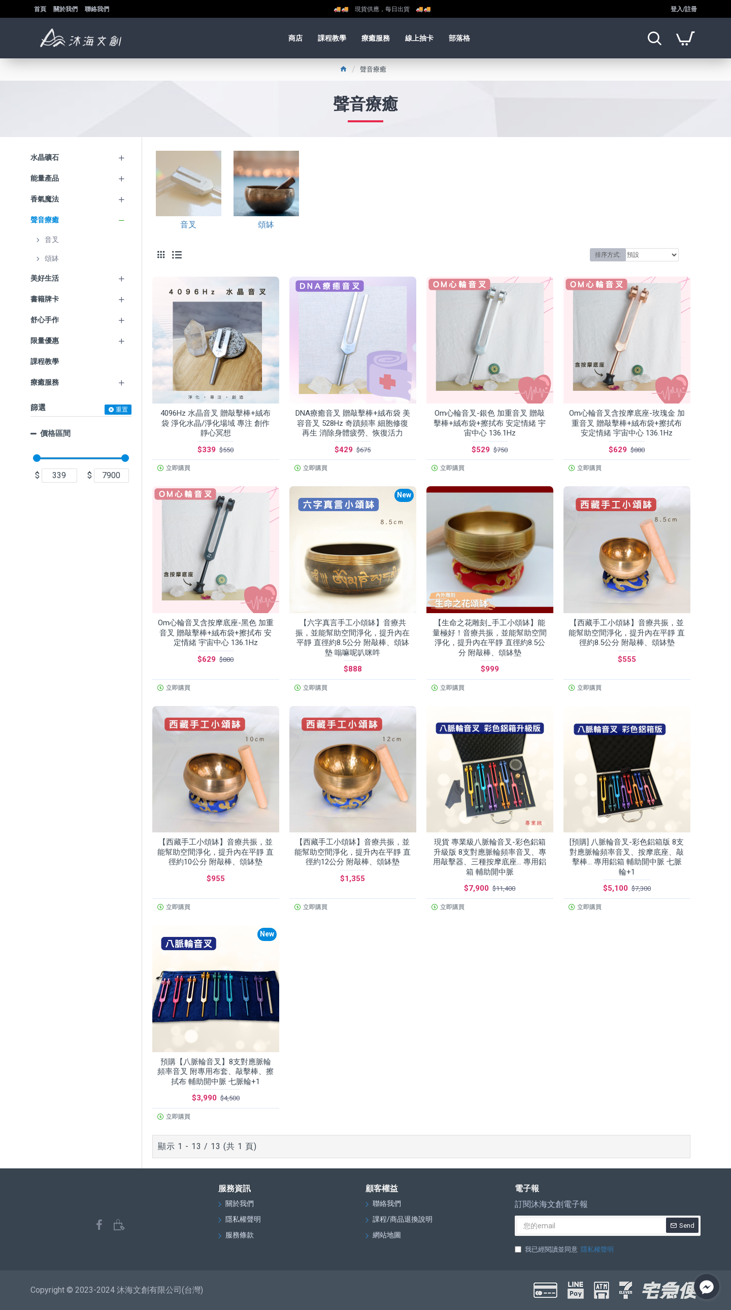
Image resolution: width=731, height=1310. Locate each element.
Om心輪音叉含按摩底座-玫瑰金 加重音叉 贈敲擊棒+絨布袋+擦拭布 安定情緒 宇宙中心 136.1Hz (627, 423)
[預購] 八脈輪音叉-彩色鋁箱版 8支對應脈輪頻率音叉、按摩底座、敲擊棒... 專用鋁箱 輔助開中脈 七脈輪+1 (627, 857)
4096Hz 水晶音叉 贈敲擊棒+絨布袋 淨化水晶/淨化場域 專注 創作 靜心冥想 (215, 423)
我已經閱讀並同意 (565, 1250)
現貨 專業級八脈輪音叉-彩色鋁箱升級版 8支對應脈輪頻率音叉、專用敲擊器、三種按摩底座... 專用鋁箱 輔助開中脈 (489, 857)
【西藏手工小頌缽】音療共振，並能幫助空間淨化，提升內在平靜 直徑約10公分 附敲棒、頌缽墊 (215, 851)
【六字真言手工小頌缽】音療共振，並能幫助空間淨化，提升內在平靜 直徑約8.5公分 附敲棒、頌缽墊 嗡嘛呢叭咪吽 (352, 637)
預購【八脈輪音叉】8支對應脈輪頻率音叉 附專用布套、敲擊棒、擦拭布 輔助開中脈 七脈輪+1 (215, 1071)
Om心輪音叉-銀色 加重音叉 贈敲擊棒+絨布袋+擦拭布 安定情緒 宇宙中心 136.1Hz (490, 423)
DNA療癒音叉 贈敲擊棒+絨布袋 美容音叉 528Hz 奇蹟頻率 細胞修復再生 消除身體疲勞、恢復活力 (352, 423)
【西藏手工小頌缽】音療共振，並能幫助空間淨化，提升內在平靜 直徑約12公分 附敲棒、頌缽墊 (352, 851)
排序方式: (608, 254)
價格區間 (55, 433)
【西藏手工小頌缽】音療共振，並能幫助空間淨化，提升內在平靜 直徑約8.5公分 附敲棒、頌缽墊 (627, 632)
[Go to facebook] (706, 1286)
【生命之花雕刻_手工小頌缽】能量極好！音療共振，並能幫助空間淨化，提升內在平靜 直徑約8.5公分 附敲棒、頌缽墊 (490, 637)
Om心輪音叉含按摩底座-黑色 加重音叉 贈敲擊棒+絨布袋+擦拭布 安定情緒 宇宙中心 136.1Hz (216, 632)
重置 (122, 409)
